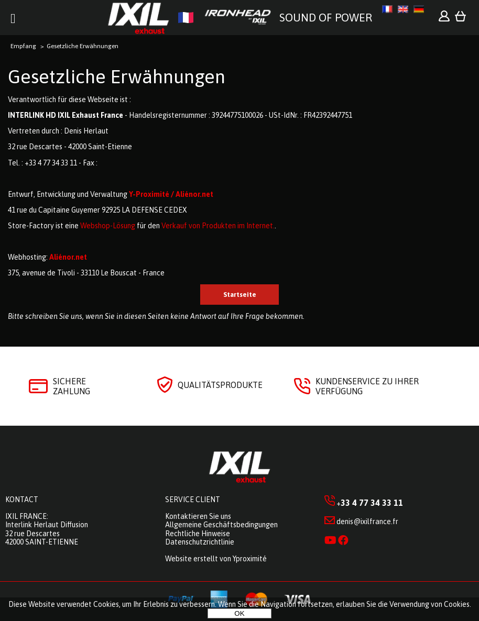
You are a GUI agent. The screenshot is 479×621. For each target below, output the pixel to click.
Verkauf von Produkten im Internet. (218, 225)
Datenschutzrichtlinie (199, 542)
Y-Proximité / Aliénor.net (171, 194)
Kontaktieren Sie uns (198, 516)
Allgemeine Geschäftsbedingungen (221, 524)
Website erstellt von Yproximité (216, 559)
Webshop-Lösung (107, 225)
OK (239, 613)
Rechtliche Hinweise (197, 533)
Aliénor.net (68, 257)
